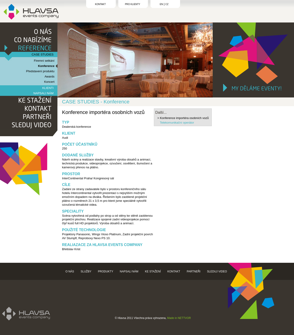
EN (161, 4)
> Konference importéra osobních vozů (183, 118)
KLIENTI (48, 88)
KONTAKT (100, 4)
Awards (49, 76)
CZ (166, 4)
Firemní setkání (44, 60)
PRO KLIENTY (132, 4)
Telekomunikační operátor (177, 122)
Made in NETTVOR (179, 318)
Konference (46, 66)
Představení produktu (40, 71)
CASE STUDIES (43, 54)
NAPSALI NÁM (44, 93)
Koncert (49, 81)
